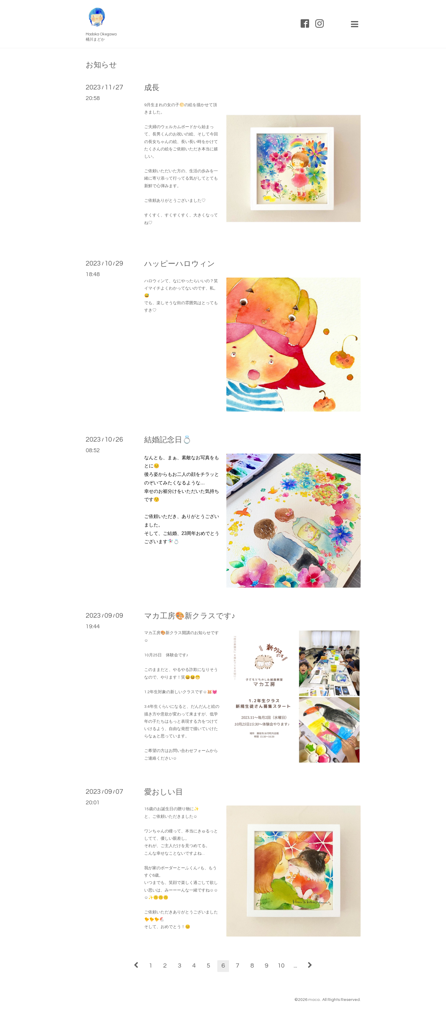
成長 (151, 88)
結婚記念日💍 (168, 440)
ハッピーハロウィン (179, 264)
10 (281, 965)
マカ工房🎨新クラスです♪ (189, 616)
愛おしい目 (163, 792)
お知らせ (101, 65)
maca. (314, 1000)
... (295, 965)
